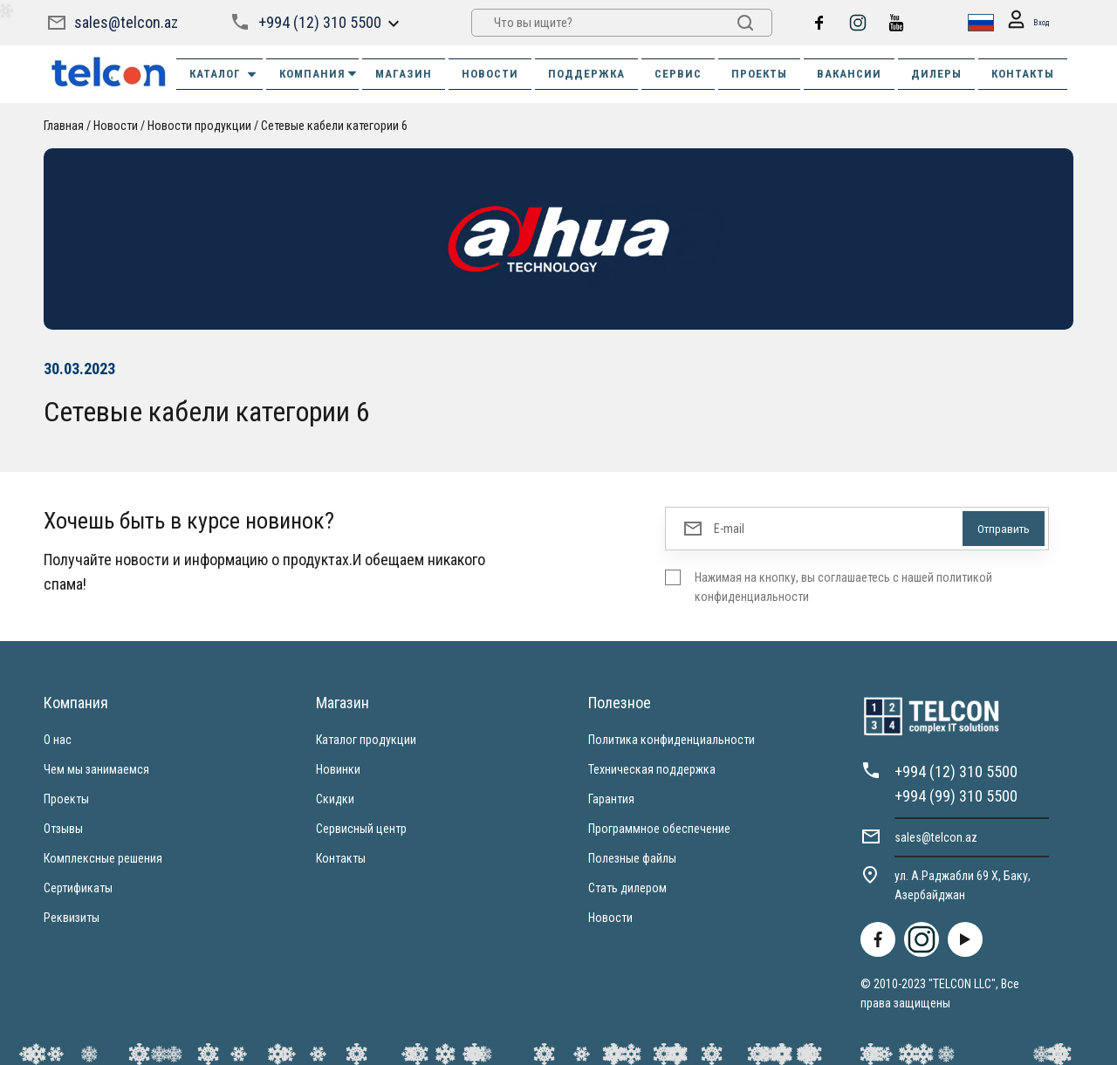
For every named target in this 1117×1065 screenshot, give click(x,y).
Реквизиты (71, 918)
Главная (64, 126)
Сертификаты (78, 888)
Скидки (335, 799)
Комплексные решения (103, 858)
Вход (1023, 23)
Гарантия (611, 799)
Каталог (223, 74)
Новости (115, 126)
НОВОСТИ (490, 73)
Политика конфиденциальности (671, 740)
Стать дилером (627, 888)
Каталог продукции (366, 740)
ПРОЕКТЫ (759, 73)
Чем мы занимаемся (96, 769)
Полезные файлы (632, 858)
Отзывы (63, 829)
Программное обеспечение (659, 829)
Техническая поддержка (652, 769)
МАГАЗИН (403, 73)
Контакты (341, 858)
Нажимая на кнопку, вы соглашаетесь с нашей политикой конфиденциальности (843, 587)
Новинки (338, 769)
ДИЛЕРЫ (936, 73)
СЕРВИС (678, 73)
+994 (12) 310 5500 (318, 22)
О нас (58, 740)
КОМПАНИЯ (319, 73)
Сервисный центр (361, 829)
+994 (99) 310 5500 (956, 796)
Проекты (66, 799)
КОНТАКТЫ (1022, 73)
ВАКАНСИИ (849, 73)
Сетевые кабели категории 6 (334, 126)
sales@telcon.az (126, 22)
